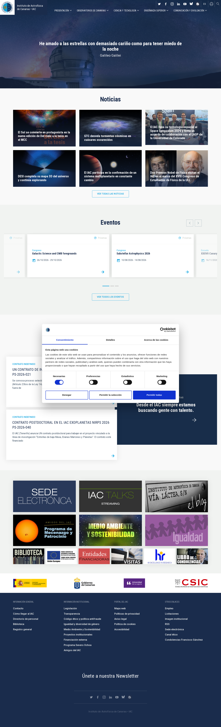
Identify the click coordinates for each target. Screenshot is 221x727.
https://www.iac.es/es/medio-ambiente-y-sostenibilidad (110, 530)
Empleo (169, 608)
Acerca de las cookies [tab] (156, 340)
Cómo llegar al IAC (23, 613)
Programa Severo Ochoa (77, 645)
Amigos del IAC (72, 650)
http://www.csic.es (191, 583)
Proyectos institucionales (78, 634)
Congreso (36, 250)
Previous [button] (189, 223)
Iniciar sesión (211, 4)
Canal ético (171, 634)
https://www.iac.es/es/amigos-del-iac (44, 530)
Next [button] (198, 223)
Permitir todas (154, 395)
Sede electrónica (174, 629)
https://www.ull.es (135, 583)
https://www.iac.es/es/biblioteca (28, 556)
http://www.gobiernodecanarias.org (84, 583)
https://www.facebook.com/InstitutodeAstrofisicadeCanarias (166, 4)
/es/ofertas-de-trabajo (194, 420)
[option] (68, 255)
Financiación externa (75, 639)
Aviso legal (120, 618)
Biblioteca (18, 624)
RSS (167, 624)
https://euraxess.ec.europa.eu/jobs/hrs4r (159, 556)
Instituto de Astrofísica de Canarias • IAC (30, 7)
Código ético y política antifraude (82, 618)
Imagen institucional (176, 618)
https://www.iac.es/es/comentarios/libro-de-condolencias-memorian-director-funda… (192, 556)
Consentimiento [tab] (65, 340)
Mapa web (120, 608)
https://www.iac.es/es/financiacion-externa (94, 556)
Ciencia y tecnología (125, 10)
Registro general (22, 629)
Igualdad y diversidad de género (81, 624)
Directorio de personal (25, 618)
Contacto (18, 608)
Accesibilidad (121, 629)
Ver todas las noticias (110, 194)
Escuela (205, 250)
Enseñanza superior (155, 10)
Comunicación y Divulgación (189, 10)
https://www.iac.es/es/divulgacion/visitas (126, 556)
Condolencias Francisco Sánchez (184, 639)
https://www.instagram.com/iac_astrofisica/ (172, 4)
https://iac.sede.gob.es (44, 496)
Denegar (66, 395)
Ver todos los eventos (110, 297)
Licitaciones (172, 613)
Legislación (70, 608)
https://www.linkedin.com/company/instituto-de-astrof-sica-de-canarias (178, 4)
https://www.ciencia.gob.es (30, 583)
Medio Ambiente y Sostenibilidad (82, 629)
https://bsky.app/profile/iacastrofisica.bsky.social (191, 4)
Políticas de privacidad (127, 613)
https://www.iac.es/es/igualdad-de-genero (176, 530)
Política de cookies (125, 624)
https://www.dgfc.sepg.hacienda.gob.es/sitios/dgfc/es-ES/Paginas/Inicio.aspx (61, 556)
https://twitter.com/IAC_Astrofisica (159, 4)
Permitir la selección (110, 395)
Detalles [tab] (110, 340)
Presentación (61, 10)
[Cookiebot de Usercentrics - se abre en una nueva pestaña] (162, 330)
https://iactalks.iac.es (110, 496)
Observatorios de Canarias (91, 10)
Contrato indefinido (23, 364)
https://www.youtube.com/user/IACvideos (185, 4)
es (204, 4)
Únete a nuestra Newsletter (110, 676)
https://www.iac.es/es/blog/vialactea (198, 4)
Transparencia (72, 613)
